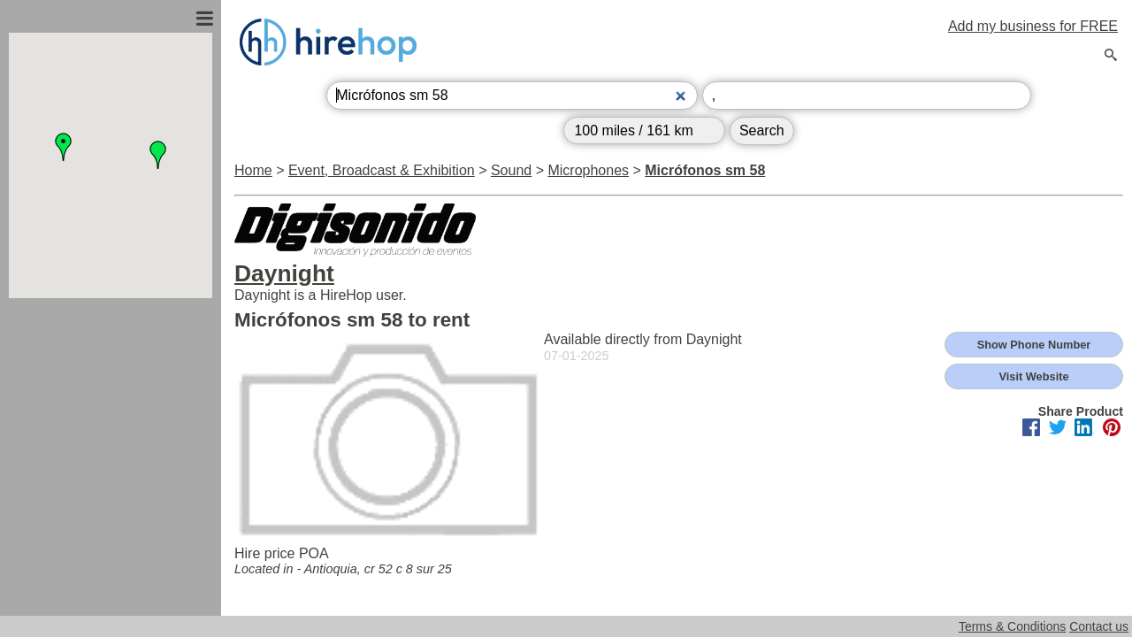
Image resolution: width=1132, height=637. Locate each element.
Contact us (1098, 626)
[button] (64, 147)
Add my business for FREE (1033, 26)
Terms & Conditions (1012, 626)
